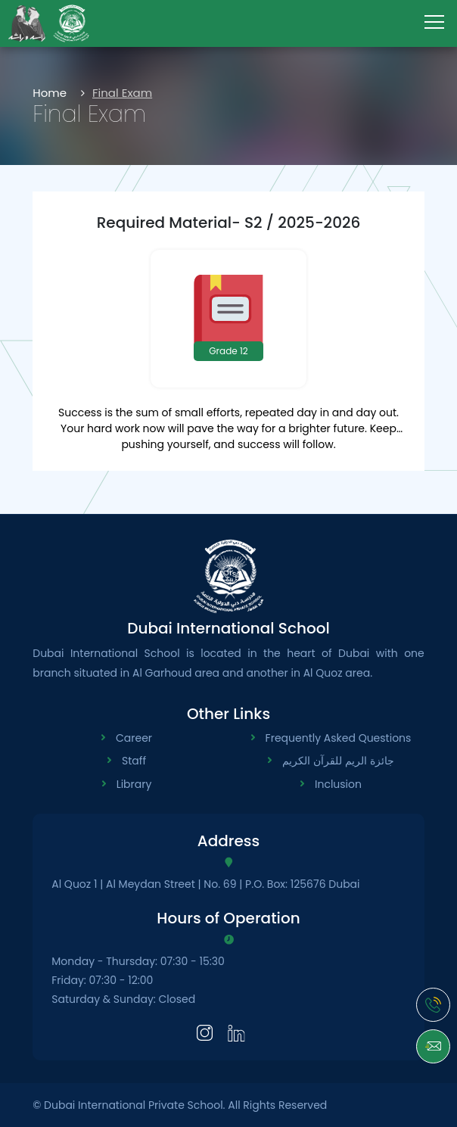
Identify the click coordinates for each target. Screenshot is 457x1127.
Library (134, 784)
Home (50, 93)
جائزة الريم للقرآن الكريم (337, 760)
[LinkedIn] (236, 1032)
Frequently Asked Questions (339, 738)
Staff (134, 760)
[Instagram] (205, 1032)
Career (134, 738)
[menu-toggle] (434, 22)
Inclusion (338, 784)
